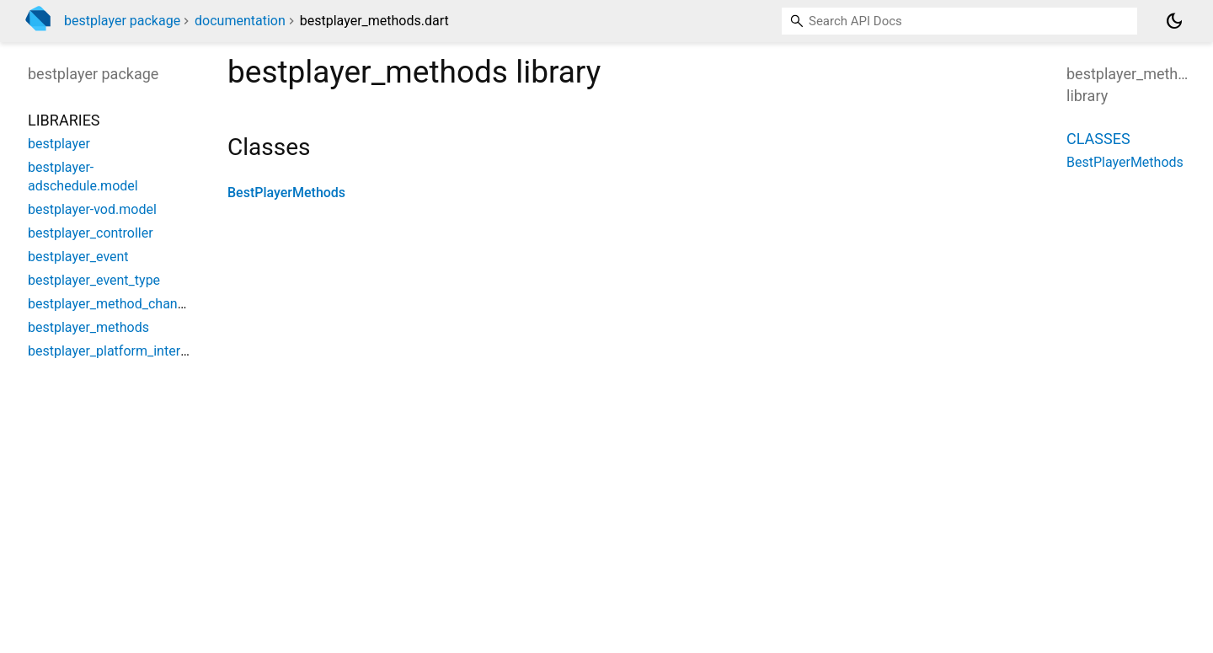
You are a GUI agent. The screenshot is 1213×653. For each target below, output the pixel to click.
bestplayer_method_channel (111, 304)
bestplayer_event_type (94, 280)
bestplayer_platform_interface (117, 351)
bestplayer (59, 144)
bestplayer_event (78, 257)
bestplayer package (122, 21)
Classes (1098, 138)
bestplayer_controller (90, 233)
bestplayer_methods (88, 327)
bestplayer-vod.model (92, 209)
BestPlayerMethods (286, 193)
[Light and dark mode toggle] (1174, 21)
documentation (240, 21)
